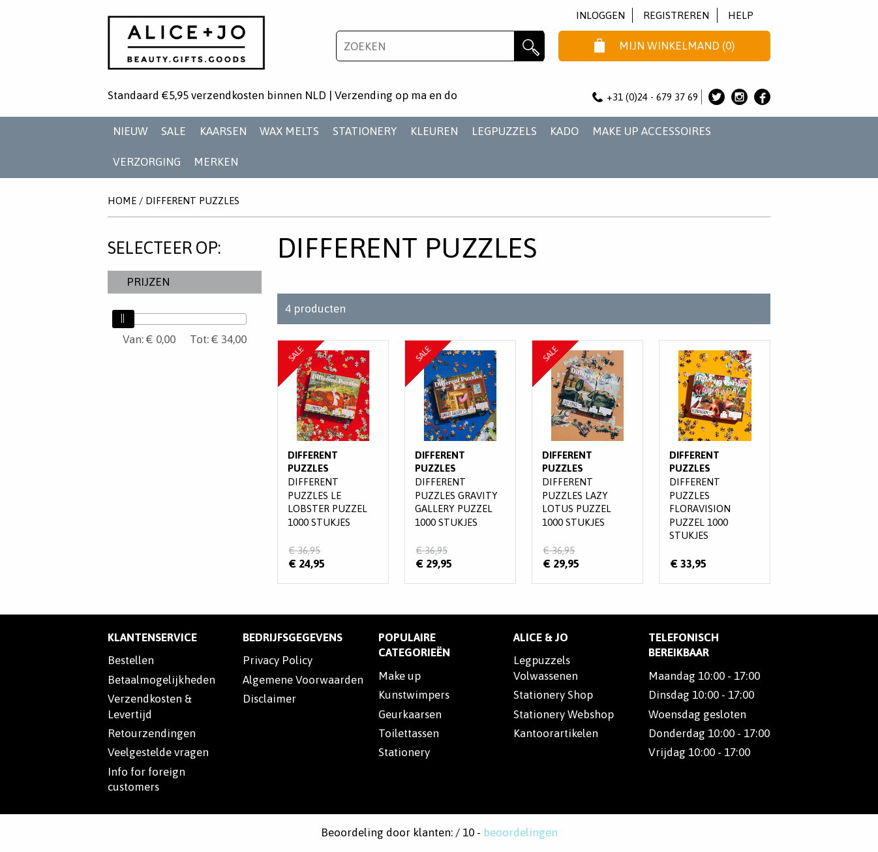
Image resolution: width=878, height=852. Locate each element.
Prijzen (148, 281)
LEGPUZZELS (504, 131)
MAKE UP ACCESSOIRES (651, 131)
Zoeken (529, 46)
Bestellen (131, 660)
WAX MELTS (289, 131)
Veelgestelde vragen (158, 752)
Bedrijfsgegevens (292, 637)
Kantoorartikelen (555, 733)
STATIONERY (365, 131)
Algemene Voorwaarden (303, 679)
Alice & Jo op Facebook (762, 97)
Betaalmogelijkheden (161, 679)
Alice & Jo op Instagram (739, 97)
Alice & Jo (540, 637)
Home (122, 200)
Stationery (404, 752)
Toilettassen (408, 733)
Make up (399, 675)
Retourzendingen (152, 733)
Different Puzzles (192, 200)
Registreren (676, 15)
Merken (216, 161)
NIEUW (130, 131)
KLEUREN (434, 131)
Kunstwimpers (413, 694)
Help (740, 15)
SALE (173, 131)
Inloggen (600, 15)
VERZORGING (147, 161)
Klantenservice (152, 637)
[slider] (123, 319)
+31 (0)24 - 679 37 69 (645, 96)
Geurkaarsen (410, 714)
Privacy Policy (277, 660)
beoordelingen (520, 832)
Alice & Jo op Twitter (716, 97)
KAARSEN (223, 131)
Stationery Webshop (563, 714)
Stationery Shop (553, 694)
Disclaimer (269, 698)
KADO (564, 131)
